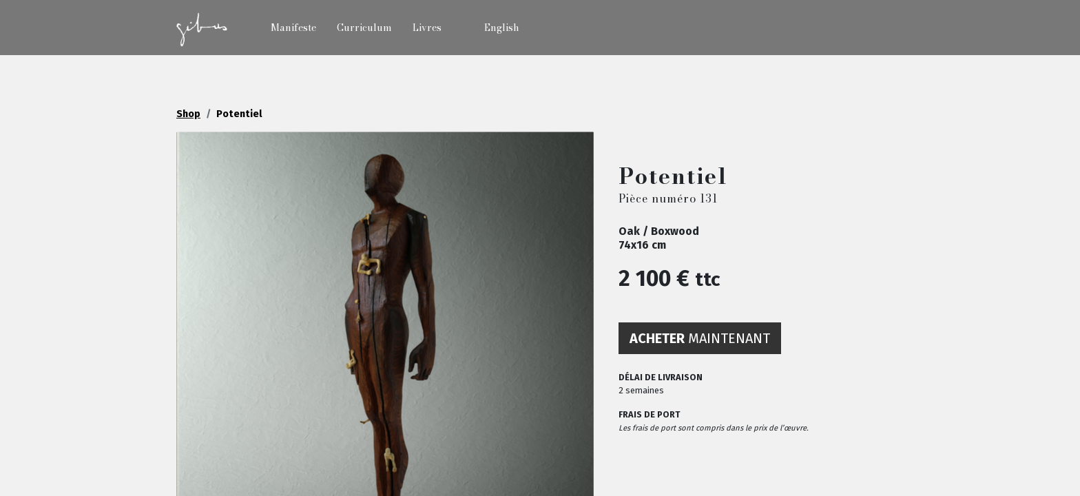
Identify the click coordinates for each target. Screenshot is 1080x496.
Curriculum (364, 27)
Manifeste (293, 27)
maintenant (700, 338)
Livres (427, 27)
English (501, 27)
